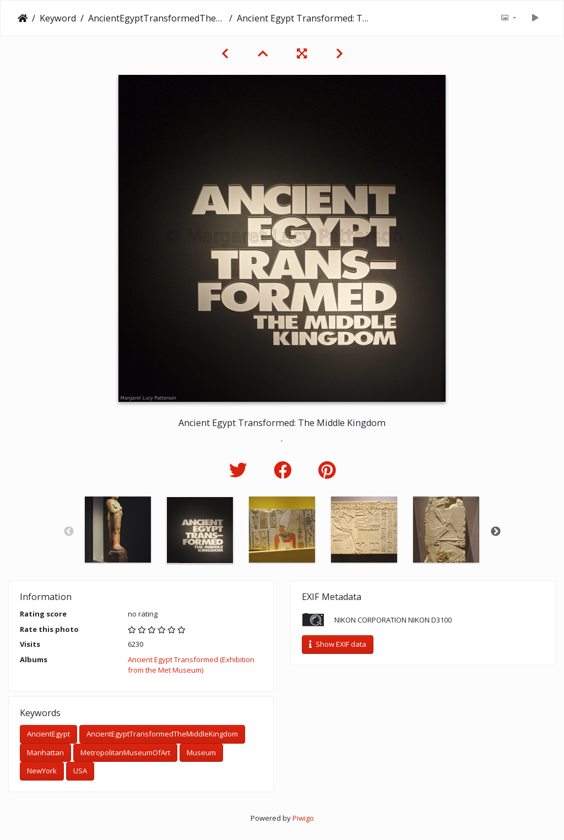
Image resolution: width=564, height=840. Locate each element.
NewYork (42, 771)
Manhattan (45, 752)
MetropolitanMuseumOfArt (125, 752)
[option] (118, 530)
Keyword (58, 18)
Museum (201, 752)
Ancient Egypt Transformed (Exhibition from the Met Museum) (191, 664)
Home (23, 18)
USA (80, 771)
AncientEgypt (48, 734)
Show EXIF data (337, 644)
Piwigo (303, 818)
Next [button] (495, 531)
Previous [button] (68, 531)
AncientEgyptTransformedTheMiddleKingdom (156, 18)
